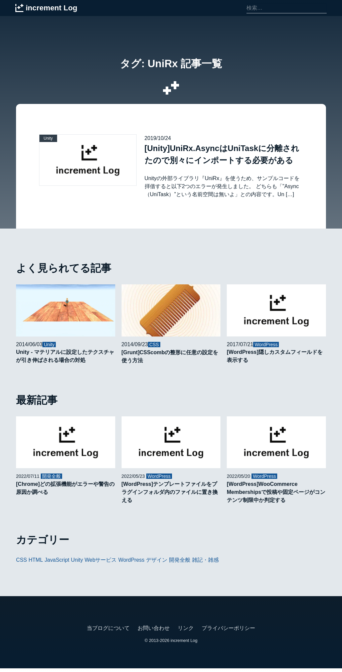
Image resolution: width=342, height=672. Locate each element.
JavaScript (57, 563)
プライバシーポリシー (228, 632)
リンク (186, 632)
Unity (77, 563)
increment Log (183, 644)
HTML (36, 563)
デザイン (157, 563)
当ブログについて (108, 632)
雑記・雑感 (206, 563)
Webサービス (101, 563)
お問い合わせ (154, 632)
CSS (21, 563)
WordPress (132, 563)
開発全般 (180, 563)
